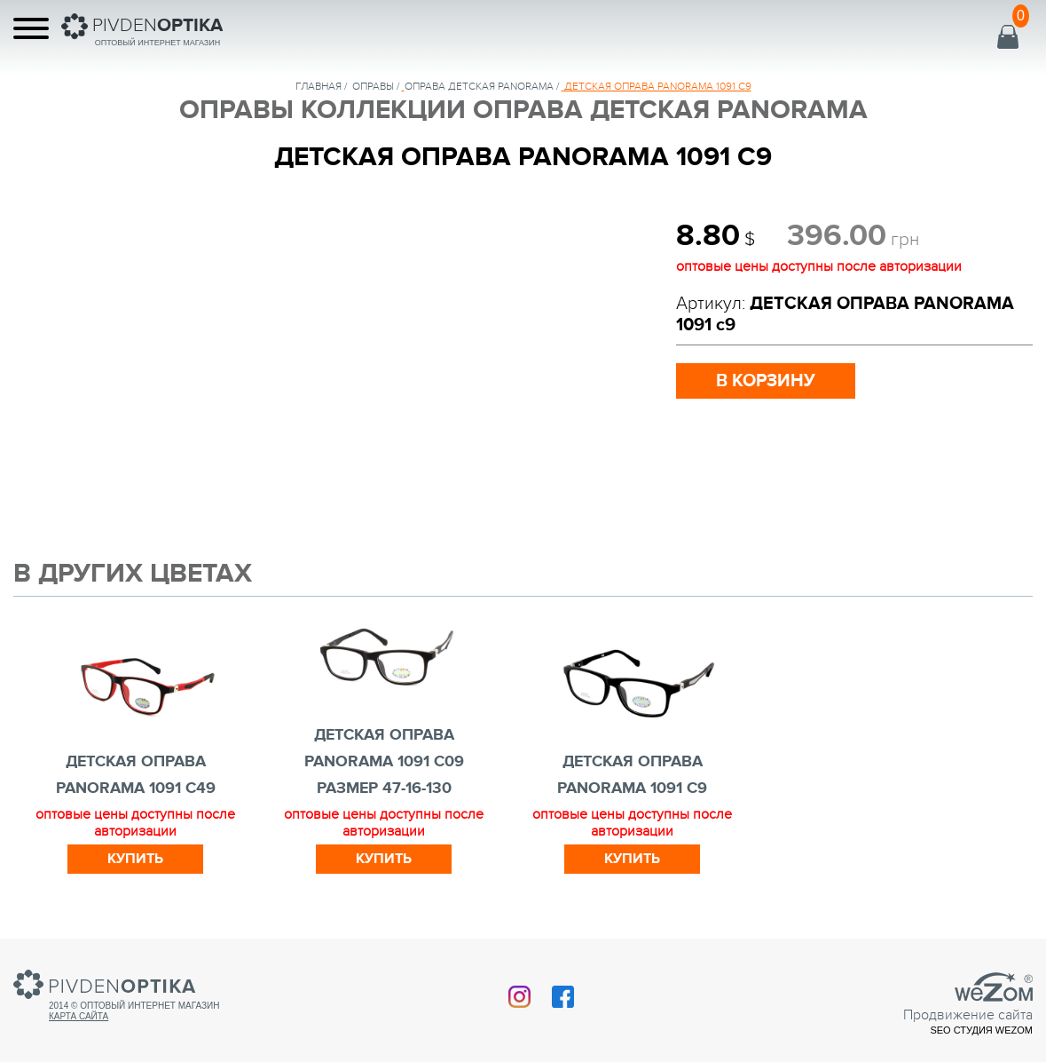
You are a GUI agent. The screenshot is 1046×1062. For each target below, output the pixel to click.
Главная (318, 86)
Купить (135, 859)
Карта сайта (78, 1016)
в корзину (765, 381)
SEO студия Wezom (981, 1030)
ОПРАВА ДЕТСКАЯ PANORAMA (479, 86)
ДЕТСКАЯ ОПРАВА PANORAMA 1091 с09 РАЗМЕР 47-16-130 (384, 761)
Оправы (373, 86)
